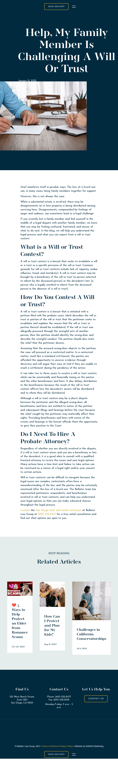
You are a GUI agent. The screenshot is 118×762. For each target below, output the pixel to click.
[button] (74, 6)
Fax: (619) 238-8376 (58, 700)
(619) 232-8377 (47, 514)
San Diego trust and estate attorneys (58, 510)
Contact (25, 510)
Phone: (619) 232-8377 (59, 697)
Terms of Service (50, 746)
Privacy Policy (66, 746)
